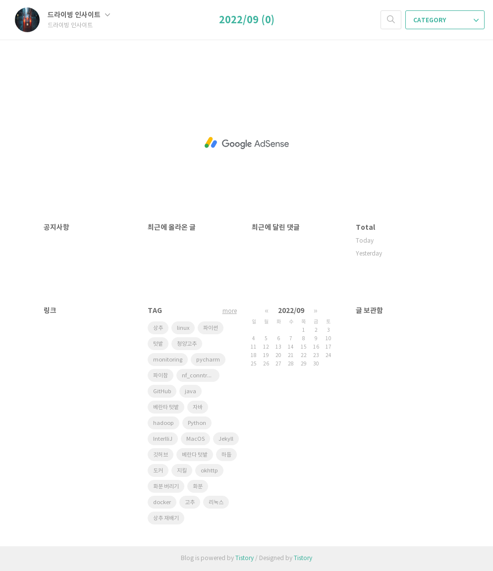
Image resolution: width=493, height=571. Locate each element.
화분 (198, 486)
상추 (158, 328)
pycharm (208, 360)
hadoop (163, 423)
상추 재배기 (166, 518)
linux (183, 328)
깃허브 (160, 455)
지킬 (182, 470)
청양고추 (187, 344)
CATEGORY (446, 20)
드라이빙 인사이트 (79, 15)
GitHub (162, 391)
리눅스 (216, 502)
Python (197, 423)
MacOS (195, 439)
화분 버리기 (166, 486)
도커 (158, 470)
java (190, 391)
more (229, 311)
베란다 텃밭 (195, 455)
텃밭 (158, 344)
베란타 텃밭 (166, 407)
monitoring (167, 360)
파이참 (160, 375)
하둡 (226, 455)
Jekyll (226, 439)
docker (162, 502)
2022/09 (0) (246, 20)
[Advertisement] (247, 143)
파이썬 (210, 328)
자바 (198, 407)
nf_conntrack (199, 375)
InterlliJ (162, 439)
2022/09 (291, 311)
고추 (190, 502)
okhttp (209, 470)
